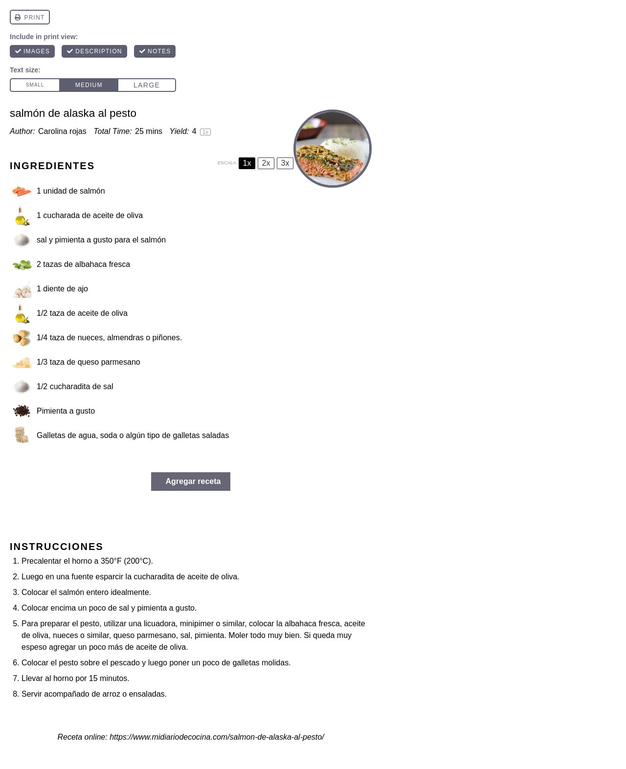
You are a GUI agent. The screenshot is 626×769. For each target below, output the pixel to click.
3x (285, 163)
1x (247, 163)
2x (266, 163)
